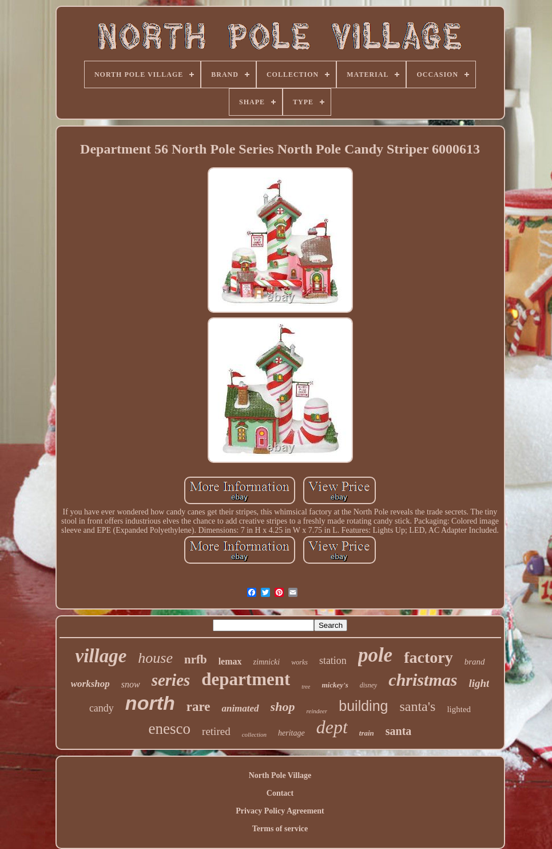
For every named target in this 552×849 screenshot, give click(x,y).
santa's (417, 706)
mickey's (334, 685)
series (171, 680)
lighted (459, 709)
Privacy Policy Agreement (280, 811)
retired (216, 731)
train (366, 733)
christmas (422, 679)
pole (375, 655)
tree (305, 686)
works (299, 662)
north (150, 703)
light (478, 683)
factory (428, 657)
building (363, 706)
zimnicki (266, 662)
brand (474, 661)
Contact (280, 793)
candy (101, 708)
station (333, 660)
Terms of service (280, 828)
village (101, 656)
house (155, 658)
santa (399, 731)
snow (130, 684)
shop (283, 706)
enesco (169, 728)
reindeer (316, 711)
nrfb (195, 659)
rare (198, 706)
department (245, 679)
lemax (230, 661)
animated (240, 708)
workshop (90, 683)
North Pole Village (280, 775)
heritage (291, 733)
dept (332, 727)
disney (369, 685)
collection (254, 734)
